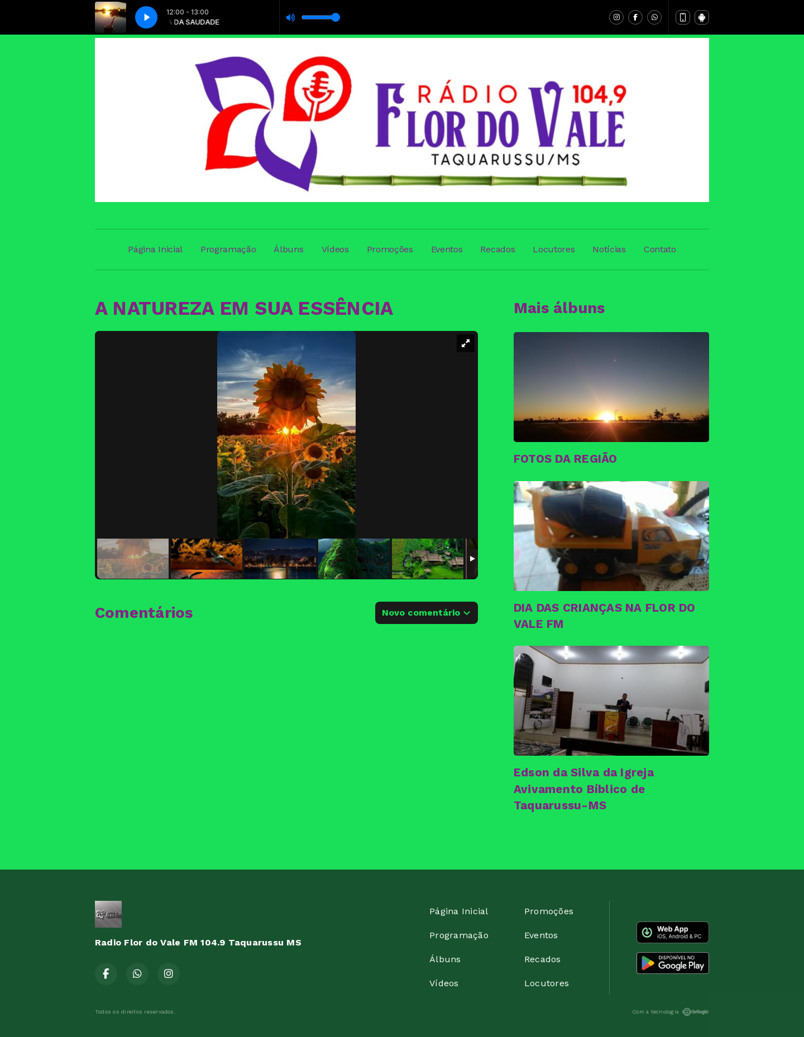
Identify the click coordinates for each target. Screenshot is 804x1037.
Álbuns (288, 249)
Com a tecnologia (670, 1012)
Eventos (447, 249)
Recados (497, 249)
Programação (228, 249)
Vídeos (335, 249)
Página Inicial (155, 249)
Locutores (554, 249)
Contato (660, 249)
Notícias (608, 249)
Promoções (390, 249)
